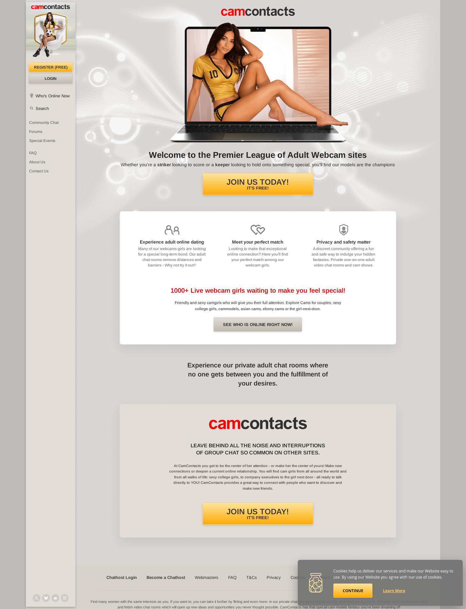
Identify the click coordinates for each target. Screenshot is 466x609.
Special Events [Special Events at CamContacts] (42, 140)
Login (51, 78)
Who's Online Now (53, 95)
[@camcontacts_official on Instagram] (65, 598)
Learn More (394, 590)
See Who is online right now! (258, 324)
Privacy (274, 577)
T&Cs (251, 577)
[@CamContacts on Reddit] (55, 598)
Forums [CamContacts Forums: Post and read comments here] (35, 131)
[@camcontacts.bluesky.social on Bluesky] (46, 598)
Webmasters (206, 577)
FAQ (232, 577)
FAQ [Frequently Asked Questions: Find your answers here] (33, 153)
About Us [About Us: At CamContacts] (37, 162)
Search (42, 108)
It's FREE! (258, 184)
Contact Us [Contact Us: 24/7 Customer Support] (39, 171)
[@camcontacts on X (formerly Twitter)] (36, 598)
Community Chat (44, 122)
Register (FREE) (51, 67)
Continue (353, 590)
